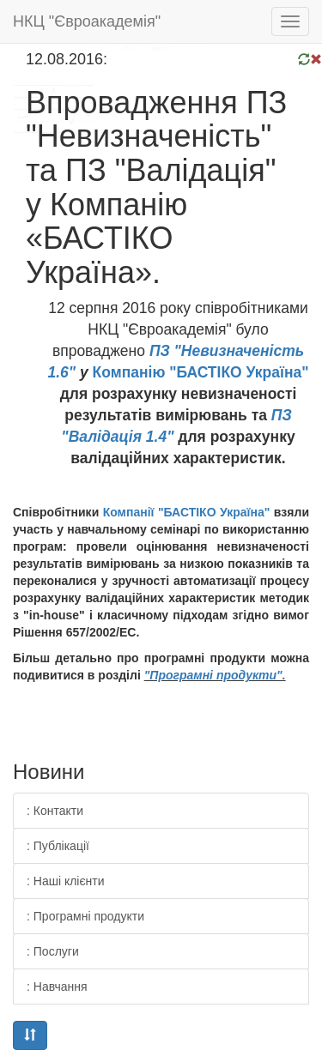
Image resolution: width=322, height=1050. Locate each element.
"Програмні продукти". (215, 675)
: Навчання (57, 986)
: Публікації (58, 846)
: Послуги (53, 951)
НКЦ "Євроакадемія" (87, 21)
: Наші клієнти (66, 881)
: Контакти (55, 811)
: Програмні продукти (85, 916)
